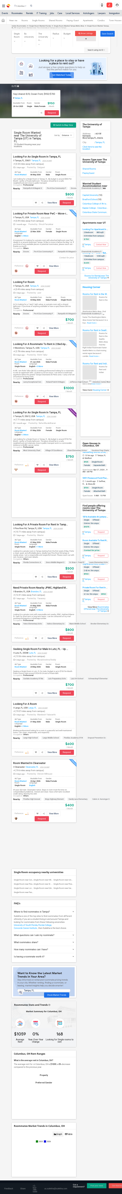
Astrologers (88, 14)
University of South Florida (25, 838)
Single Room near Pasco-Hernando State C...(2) (33, 806)
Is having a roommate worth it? (44, 870)
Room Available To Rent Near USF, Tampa (102, 540)
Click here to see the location (92, 148)
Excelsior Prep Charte (100, 450)
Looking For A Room (25, 660)
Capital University (92, 195)
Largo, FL (32, 664)
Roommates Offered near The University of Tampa (96, 609)
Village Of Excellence (53, 450)
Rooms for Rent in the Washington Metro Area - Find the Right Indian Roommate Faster (95, 294)
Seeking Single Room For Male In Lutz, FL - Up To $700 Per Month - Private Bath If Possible (40, 605)
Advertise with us (78, 1179)
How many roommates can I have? (44, 863)
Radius (56, 33)
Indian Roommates (19, 26)
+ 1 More (39, 503)
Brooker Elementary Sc (100, 580)
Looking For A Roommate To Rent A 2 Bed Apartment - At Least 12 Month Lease (40, 344)
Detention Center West (102, 382)
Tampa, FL (18, 98)
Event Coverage (21, 1130)
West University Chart (31, 450)
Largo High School (30, 694)
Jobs (52, 14)
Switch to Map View (63, 125)
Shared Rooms (55, 21)
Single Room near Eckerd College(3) (48, 802)
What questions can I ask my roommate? (44, 848)
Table (69, 1052)
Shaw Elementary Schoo (77, 450)
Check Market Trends (56, 906)
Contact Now (101, 245)
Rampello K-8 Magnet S (32, 188)
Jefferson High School (79, 382)
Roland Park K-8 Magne (55, 382)
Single (86, 520)
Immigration (114, 14)
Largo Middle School (51, 694)
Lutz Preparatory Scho (57, 635)
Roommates (17, 14)
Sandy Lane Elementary (78, 756)
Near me (13, 21)
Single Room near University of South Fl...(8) (71, 793)
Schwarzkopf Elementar (98, 635)
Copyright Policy (95, 1179)
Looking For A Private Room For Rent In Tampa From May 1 (40, 480)
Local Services (73, 14)
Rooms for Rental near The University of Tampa (97, 277)
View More (52, 203)
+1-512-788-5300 (23, 1146)
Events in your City (22, 1126)
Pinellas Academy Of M (73, 694)
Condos (101, 21)
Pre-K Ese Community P (56, 188)
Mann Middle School (78, 580)
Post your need (96, 1186)
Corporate (61, 1136)
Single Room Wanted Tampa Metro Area (69, 26)
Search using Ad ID (96, 50)
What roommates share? (44, 855)
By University (29, 35)
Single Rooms (38, 21)
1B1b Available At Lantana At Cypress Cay (102, 517)
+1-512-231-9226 (39, 1146)
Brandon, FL (36, 548)
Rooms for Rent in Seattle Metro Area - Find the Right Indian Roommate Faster (95, 330)
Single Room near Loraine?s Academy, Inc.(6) (32, 802)
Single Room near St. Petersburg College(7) (51, 797)
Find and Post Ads (61, 1105)
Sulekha (8, 6)
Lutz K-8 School (77, 635)
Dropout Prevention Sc (97, 694)
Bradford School (92, 199)
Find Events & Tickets (61, 1119)
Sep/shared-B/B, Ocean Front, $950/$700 (34, 94)
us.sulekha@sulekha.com (26, 1152)
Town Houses (115, 21)
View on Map (47, 161)
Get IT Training (61, 1112)
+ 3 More (39, 366)
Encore (74, 188)
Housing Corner (91, 287)
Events (5, 14)
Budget (67, 33)
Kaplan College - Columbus (95, 208)
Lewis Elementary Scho (98, 519)
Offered (96, 543)
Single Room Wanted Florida (40, 26)
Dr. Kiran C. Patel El (76, 519)
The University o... (43, 36)
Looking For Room (23, 282)
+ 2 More (24, 236)
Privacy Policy (61, 1179)
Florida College (44, 838)
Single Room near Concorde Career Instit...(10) (33, 793)
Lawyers (102, 14)
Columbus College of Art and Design (95, 204)
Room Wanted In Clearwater (29, 719)
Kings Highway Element (54, 756)
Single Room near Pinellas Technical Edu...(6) (71, 797)
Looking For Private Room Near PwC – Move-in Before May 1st (40, 213)
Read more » (92, 323)
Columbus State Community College (95, 212)
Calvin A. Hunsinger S (101, 756)
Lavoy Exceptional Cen (32, 382)
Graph (58, 1052)
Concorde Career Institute (25, 841)
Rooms (25, 21)
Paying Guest (73, 21)
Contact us (27, 1179)
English (32, 742)
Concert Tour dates (69, 1126)
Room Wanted (20, 175)
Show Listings (86, 33)
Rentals (29, 14)
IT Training (41, 14)
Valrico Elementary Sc (56, 580)
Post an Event (67, 1130)
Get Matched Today (61, 75)
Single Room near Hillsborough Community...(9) (53, 793)
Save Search (107, 34)
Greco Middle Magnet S (55, 519)
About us (15, 1179)
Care (59, 14)
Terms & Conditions (43, 1179)
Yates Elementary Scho (32, 580)
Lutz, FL (32, 609)
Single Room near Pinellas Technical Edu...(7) (32, 797)
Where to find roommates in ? (44, 825)
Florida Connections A (32, 519)
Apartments (88, 21)
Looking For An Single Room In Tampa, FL (37, 156)
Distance (67, 135)
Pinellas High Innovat (31, 756)
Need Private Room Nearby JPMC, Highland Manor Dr (40, 544)
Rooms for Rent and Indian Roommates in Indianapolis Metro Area (95, 363)
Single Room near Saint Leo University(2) (70, 802)
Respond (52, 113)
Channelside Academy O (91, 188)
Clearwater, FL (32, 723)
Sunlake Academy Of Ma (33, 635)
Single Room (17, 35)
